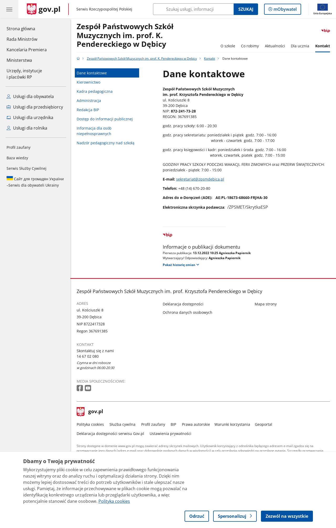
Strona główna (27, 28)
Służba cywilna (122, 424)
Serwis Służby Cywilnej (26, 168)
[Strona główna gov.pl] (44, 9)
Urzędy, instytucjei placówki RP (24, 74)
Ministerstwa (19, 60)
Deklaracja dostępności (183, 303)
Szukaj (245, 9)
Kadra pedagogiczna (95, 91)
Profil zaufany (18, 147)
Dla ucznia (300, 45)
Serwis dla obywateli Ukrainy (35, 182)
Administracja (89, 100)
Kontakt (322, 45)
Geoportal (263, 424)
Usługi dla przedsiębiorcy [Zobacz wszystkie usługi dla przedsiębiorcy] (35, 107)
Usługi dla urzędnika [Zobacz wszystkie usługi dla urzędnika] (30, 117)
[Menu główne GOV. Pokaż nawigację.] (9, 9)
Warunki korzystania (232, 424)
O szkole (227, 45)
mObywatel (284, 10)
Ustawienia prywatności (170, 433)
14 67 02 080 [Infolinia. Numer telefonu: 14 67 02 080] (88, 356)
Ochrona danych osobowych (187, 312)
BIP (173, 424)
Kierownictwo (88, 82)
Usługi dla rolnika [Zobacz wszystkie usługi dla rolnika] (27, 128)
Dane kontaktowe (92, 72)
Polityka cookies (90, 424)
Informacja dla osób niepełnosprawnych (94, 131)
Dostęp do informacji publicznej (105, 118)
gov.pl (90, 412)
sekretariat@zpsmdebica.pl (200, 179)
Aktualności (275, 45)
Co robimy (250, 45)
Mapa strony (266, 303)
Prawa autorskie (196, 424)
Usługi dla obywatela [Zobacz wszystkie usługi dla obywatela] (30, 96)
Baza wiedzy (17, 157)
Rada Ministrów (22, 39)
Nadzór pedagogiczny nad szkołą (105, 142)
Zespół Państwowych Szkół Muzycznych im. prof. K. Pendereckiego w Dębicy (125, 35)
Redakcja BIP (88, 109)
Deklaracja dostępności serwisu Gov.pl (110, 433)
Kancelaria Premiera (27, 50)
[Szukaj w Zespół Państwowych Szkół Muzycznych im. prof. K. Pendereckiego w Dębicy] (193, 9)
